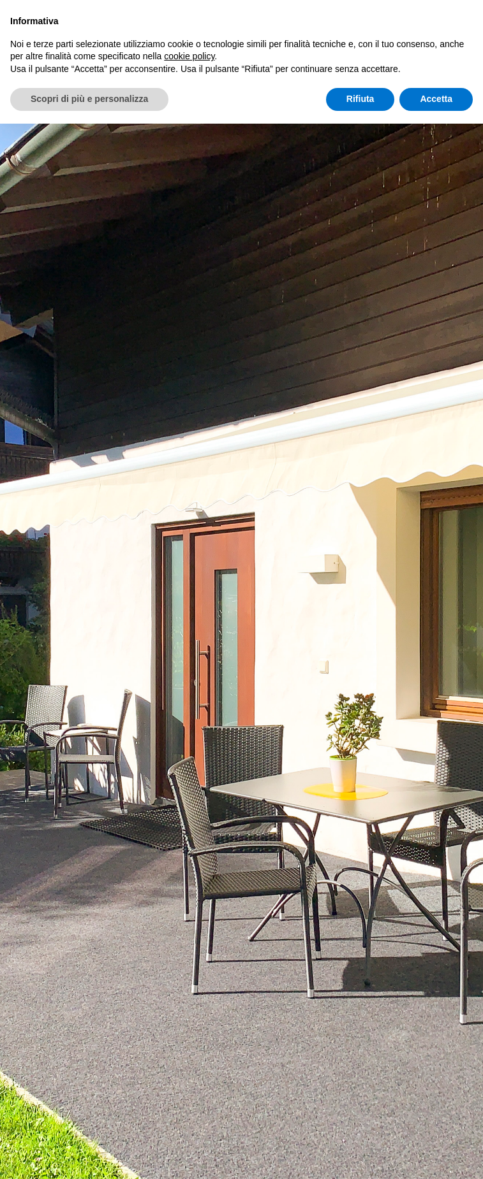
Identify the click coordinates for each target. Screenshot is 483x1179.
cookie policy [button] (189, 56)
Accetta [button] (436, 99)
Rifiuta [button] (360, 99)
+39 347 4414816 (263, 1014)
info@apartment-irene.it (262, 1050)
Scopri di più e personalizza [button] (89, 99)
